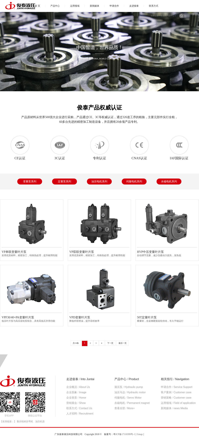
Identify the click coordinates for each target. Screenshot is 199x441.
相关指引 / (175, 379)
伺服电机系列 (134, 181)
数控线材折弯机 (25, 421)
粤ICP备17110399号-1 (124, 434)
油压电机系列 (99, 181)
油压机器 (40, 421)
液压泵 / (128, 387)
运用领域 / (178, 403)
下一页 (110, 343)
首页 (162, 15)
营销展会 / (76, 403)
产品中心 (55, 6)
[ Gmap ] (139, 434)
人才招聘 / (79, 413)
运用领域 (74, 6)
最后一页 (123, 343)
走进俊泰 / (80, 379)
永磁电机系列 (169, 181)
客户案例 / (176, 392)
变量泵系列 (29, 181)
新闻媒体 (94, 6)
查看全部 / (124, 408)
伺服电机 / (128, 397)
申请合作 (114, 6)
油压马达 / (130, 392)
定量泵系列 (64, 181)
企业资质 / (76, 397)
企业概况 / (78, 387)
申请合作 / (176, 387)
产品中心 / (126, 379)
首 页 (37, 6)
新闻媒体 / (174, 408)
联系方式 (153, 6)
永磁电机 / (132, 403)
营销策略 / (176, 397)
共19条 (76, 343)
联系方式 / (79, 408)
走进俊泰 (134, 6)
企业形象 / (76, 392)
